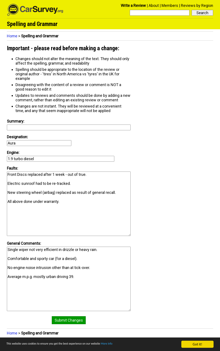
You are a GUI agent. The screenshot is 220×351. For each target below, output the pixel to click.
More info (132, 344)
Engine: (13, 152)
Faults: (12, 168)
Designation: (17, 137)
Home (12, 36)
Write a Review (133, 5)
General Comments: (24, 243)
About (154, 5)
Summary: (15, 121)
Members (170, 5)
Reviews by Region (197, 5)
